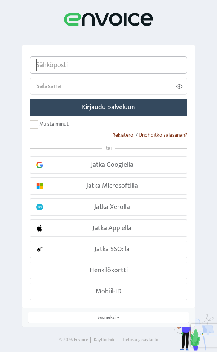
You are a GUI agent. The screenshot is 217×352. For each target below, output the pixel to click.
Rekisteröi (123, 135)
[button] (108, 165)
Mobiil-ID (109, 291)
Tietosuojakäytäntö (140, 339)
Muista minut (49, 124)
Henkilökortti (109, 270)
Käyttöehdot (105, 339)
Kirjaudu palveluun (108, 107)
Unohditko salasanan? (163, 135)
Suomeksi (109, 317)
